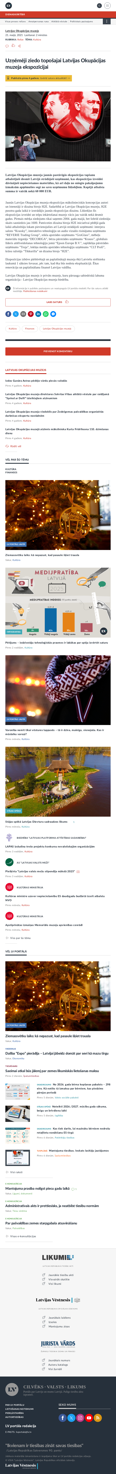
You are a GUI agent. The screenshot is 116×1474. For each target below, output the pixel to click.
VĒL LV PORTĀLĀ (16, 951)
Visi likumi (54, 1284)
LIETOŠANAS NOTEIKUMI (19, 1409)
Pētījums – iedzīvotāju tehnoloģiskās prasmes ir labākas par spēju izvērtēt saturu (56, 642)
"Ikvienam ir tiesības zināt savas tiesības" (44, 1445)
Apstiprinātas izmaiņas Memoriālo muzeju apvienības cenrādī (44, 925)
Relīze (20, 40)
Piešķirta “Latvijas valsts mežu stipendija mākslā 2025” (40, 871)
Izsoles (53, 1322)
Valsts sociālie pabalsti (67, 1098)
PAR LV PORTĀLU (14, 1405)
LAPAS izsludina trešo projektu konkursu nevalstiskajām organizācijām (50, 846)
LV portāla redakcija (20, 1426)
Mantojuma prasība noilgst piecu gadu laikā (37, 1188)
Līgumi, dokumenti (22, 1194)
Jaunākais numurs (59, 1360)
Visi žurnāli (55, 1369)
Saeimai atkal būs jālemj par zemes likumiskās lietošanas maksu (52, 1071)
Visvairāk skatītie (59, 1279)
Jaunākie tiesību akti (61, 1275)
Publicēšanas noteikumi (35, 291)
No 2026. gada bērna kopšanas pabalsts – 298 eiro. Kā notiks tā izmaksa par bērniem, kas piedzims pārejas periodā (73, 1088)
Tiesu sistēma (20, 1211)
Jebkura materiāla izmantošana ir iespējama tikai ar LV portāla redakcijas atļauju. (48, 1456)
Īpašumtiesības (31, 1076)
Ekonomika (18, 1058)
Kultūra (37, 40)
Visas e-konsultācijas (23, 1236)
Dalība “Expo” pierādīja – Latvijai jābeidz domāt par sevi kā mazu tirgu (57, 1053)
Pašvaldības (19, 1228)
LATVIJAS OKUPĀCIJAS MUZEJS (25, 370)
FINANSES (11, 472)
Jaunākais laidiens (60, 1318)
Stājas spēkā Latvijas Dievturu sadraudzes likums (36, 822)
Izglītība (59, 1116)
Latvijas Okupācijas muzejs (22, 31)
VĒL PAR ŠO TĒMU (17, 460)
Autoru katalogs (58, 1365)
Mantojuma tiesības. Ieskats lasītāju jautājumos (79, 1150)
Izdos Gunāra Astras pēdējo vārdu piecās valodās (36, 381)
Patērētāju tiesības (65, 1138)
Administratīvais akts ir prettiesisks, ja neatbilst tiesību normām (52, 1206)
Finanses (29, 329)
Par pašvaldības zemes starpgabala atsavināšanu (41, 1223)
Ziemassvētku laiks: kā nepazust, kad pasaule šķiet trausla (42, 555)
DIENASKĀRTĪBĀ (15, 14)
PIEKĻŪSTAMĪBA (14, 1413)
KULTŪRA (10, 469)
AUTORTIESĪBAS (14, 1417)
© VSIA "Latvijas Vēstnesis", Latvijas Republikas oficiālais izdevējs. (40, 1460)
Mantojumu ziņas (59, 1326)
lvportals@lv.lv (24, 1432)
